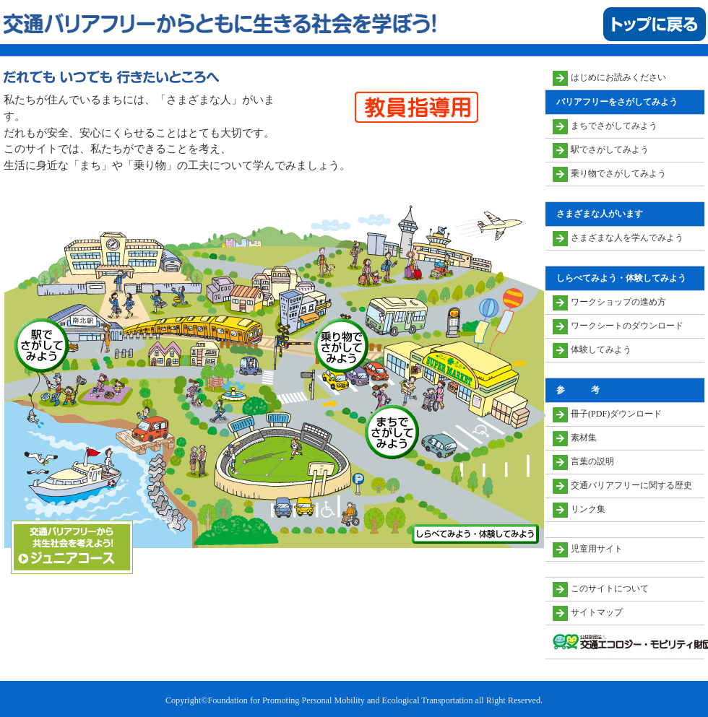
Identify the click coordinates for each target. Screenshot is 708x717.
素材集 (584, 438)
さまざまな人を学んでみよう (627, 238)
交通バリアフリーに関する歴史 (631, 485)
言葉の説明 (592, 461)
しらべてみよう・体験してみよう (475, 534)
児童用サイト (597, 549)
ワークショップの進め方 (618, 302)
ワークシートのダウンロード (627, 326)
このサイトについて (610, 588)
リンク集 (588, 509)
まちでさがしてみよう (392, 432)
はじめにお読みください (618, 77)
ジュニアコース (72, 547)
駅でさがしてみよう (41, 345)
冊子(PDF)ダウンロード (616, 414)
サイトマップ (597, 612)
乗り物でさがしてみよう (341, 345)
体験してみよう (601, 349)
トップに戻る (654, 24)
